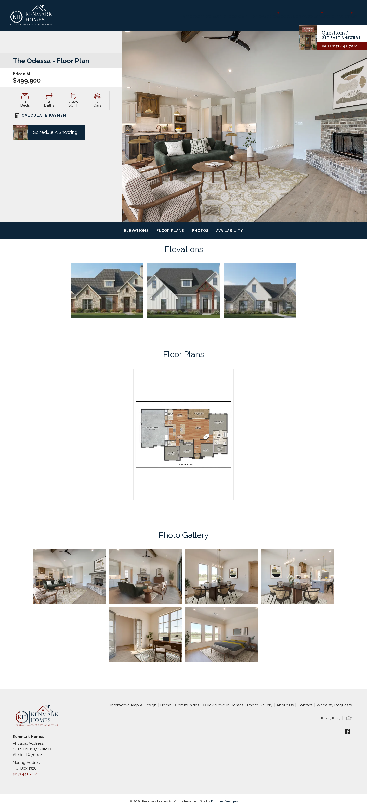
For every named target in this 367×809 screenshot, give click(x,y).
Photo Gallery (260, 705)
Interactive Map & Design (174, 12)
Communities (187, 705)
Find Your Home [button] (230, 12)
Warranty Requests (334, 705)
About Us (285, 705)
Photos (200, 230)
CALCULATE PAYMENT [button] (42, 115)
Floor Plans (170, 230)
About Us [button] (298, 12)
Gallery (269, 12)
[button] (42, 132)
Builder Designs (224, 801)
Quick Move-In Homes (223, 705)
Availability (229, 230)
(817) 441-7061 (25, 774)
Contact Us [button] (335, 12)
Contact (304, 705)
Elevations (136, 230)
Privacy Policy (331, 718)
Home (165, 705)
